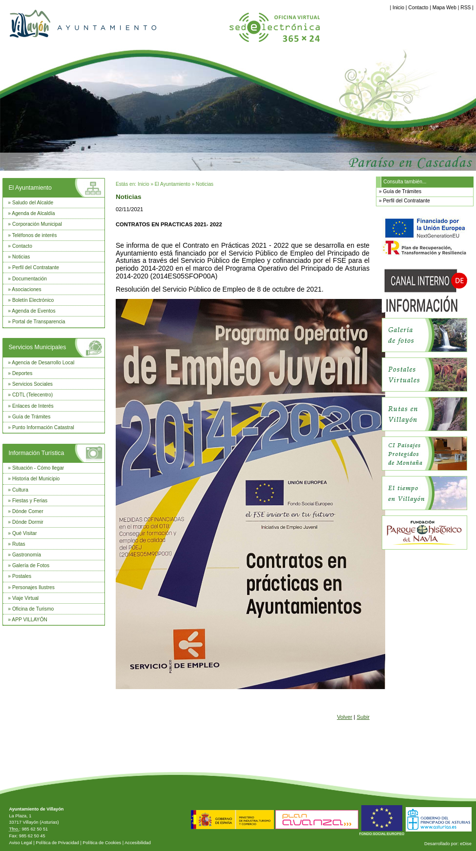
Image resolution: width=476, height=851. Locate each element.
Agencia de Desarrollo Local (43, 362)
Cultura (20, 490)
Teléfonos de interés (34, 235)
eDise (466, 843)
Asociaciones (26, 289)
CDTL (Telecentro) (32, 394)
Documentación (29, 278)
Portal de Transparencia (38, 321)
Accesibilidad (137, 842)
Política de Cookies (102, 842)
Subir (363, 717)
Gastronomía (26, 554)
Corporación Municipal (37, 224)
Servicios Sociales (32, 384)
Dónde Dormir (27, 522)
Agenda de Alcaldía (33, 213)
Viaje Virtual (25, 598)
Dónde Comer (27, 511)
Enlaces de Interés (33, 406)
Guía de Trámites (31, 416)
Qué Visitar (24, 533)
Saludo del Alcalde (32, 202)
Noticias (21, 256)
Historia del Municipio (36, 478)
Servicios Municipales (37, 347)
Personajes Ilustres (33, 587)
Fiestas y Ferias (29, 500)
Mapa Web (444, 7)
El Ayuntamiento (29, 187)
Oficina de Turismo (33, 609)
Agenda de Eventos (33, 311)
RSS (465, 7)
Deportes (22, 373)
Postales (21, 576)
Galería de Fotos (30, 565)
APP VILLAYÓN (29, 619)
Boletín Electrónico (33, 300)
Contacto (418, 7)
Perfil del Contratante (35, 267)
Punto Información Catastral (43, 427)
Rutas (18, 544)
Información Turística (36, 453)
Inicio (398, 7)
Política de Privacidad (57, 842)
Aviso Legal (20, 842)
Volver (344, 717)
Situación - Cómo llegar (38, 468)
